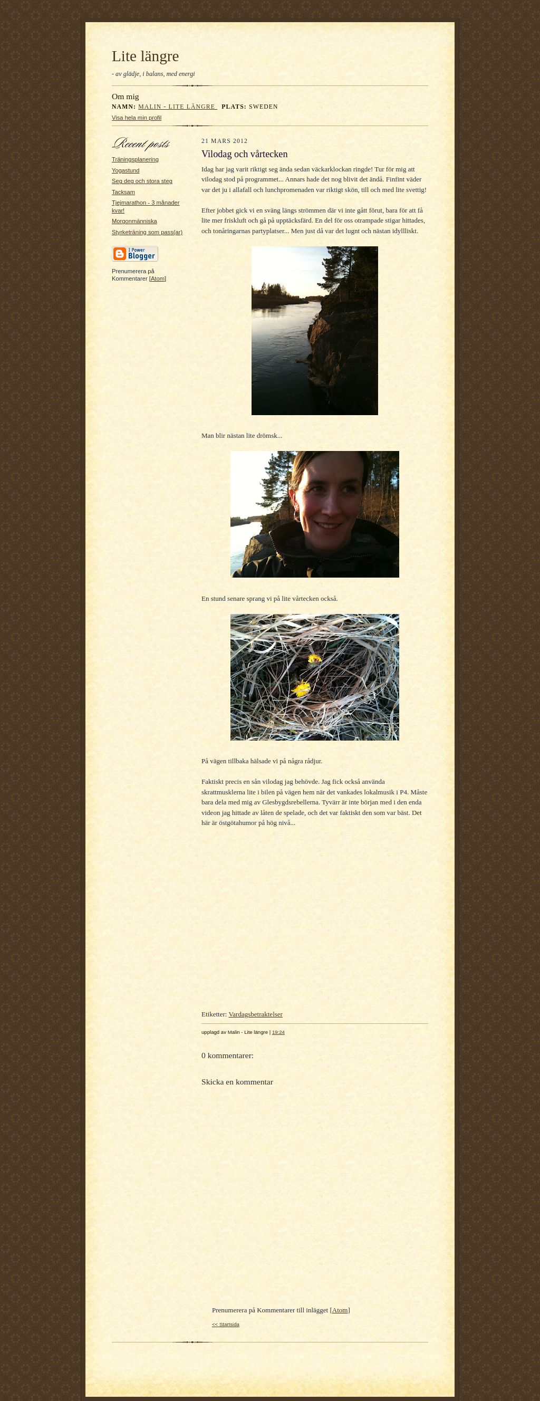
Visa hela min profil (136, 117)
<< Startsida (225, 1324)
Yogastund (125, 170)
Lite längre (145, 55)
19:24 (278, 1032)
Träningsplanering (135, 159)
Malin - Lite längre (177, 106)
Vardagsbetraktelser (255, 1014)
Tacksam (123, 192)
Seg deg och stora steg (142, 181)
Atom (158, 278)
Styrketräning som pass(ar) (147, 232)
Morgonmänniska (134, 221)
